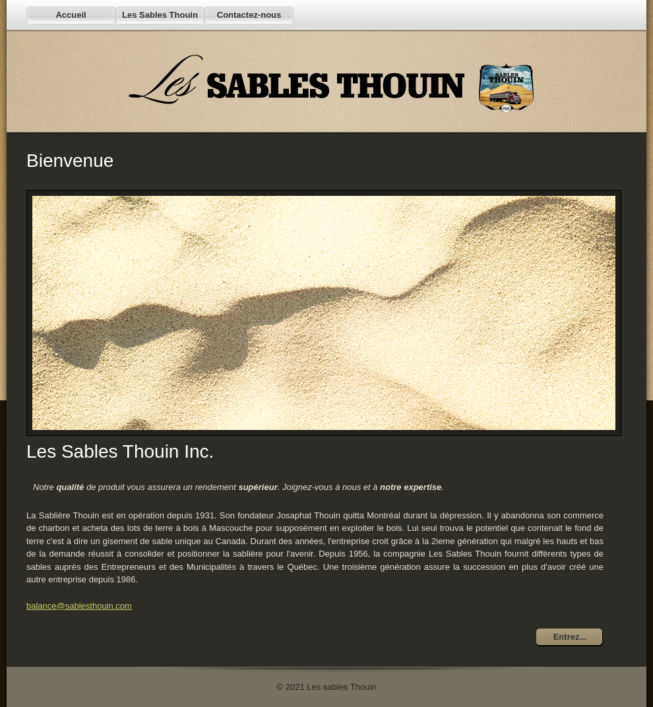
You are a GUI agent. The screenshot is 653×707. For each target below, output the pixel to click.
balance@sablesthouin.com (79, 606)
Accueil (70, 15)
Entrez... (570, 637)
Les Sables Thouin (160, 15)
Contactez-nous (249, 15)
